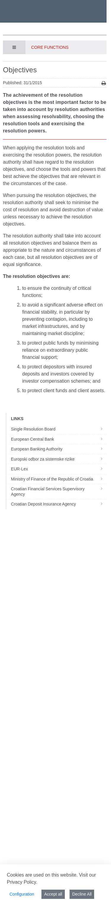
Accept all (53, 894)
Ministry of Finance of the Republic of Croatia (59, 479)
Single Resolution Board (59, 429)
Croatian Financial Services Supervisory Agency (59, 491)
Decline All (81, 894)
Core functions (49, 47)
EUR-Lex (59, 469)
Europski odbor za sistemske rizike (59, 459)
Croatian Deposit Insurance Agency (59, 504)
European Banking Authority (59, 449)
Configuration (21, 894)
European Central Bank (59, 439)
